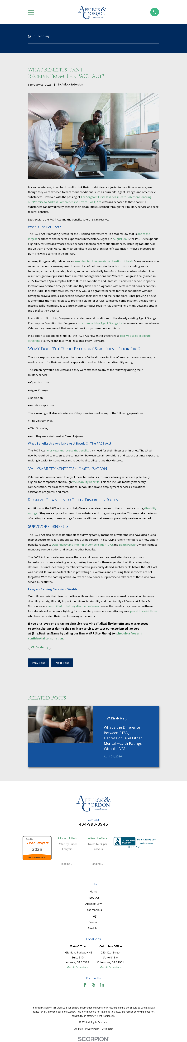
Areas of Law (93, 904)
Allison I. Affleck (67, 838)
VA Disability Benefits (85, 482)
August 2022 (121, 239)
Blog (93, 916)
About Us (94, 897)
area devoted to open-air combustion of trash (104, 261)
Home (93, 891)
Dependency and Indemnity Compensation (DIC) (82, 544)
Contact (93, 922)
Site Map (93, 928)
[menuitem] (78, 1029)
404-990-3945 (93, 824)
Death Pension (128, 544)
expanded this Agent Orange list (102, 323)
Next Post (62, 663)
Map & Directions (78, 967)
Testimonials (93, 910)
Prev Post (38, 663)
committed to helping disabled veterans (73, 606)
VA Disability (39, 647)
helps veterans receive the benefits (67, 450)
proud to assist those (143, 611)
